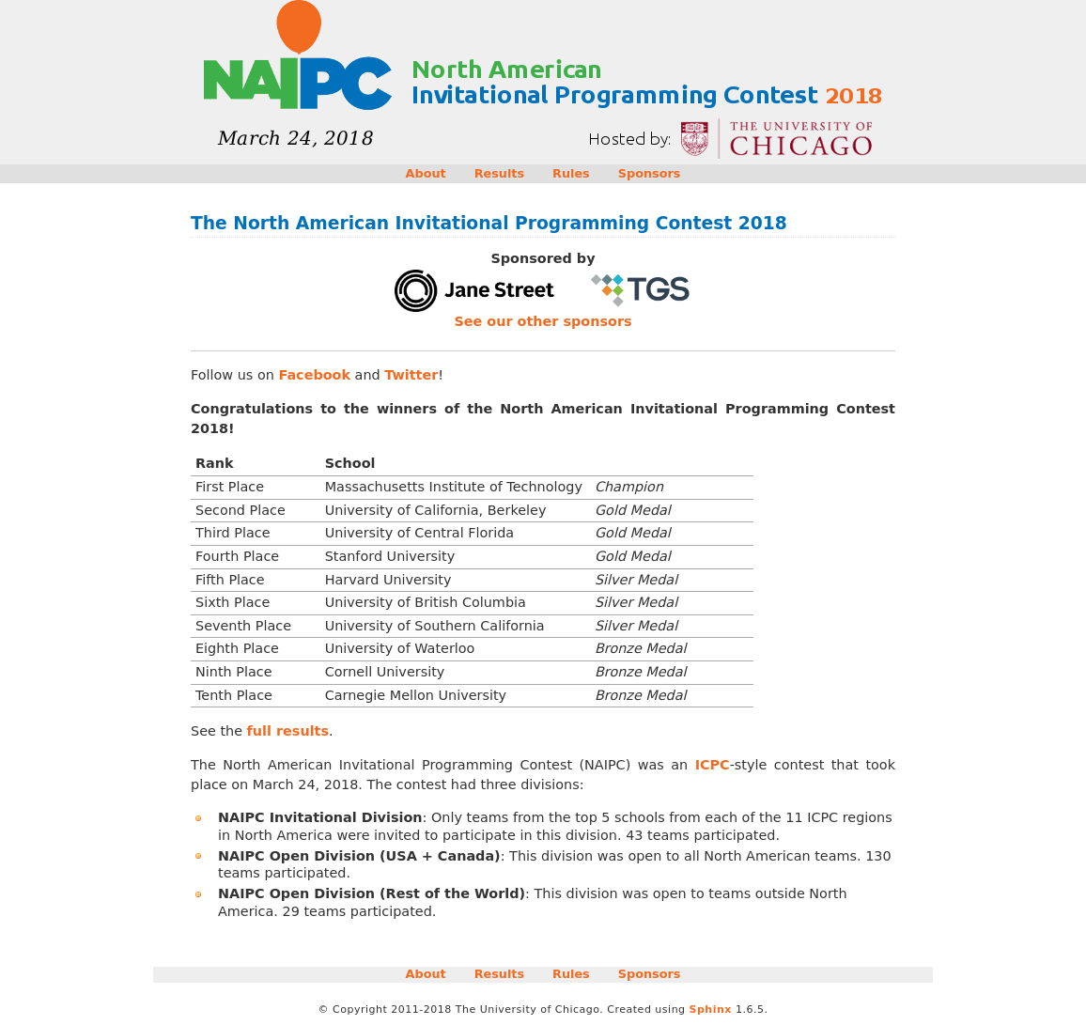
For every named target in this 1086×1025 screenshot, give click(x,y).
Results (499, 173)
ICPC (712, 764)
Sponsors (649, 173)
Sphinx (711, 1009)
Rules (571, 173)
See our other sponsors (542, 321)
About (426, 173)
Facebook (314, 374)
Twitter (411, 374)
